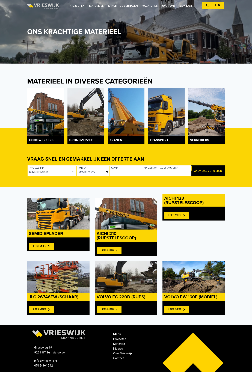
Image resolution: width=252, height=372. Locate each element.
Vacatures (150, 5)
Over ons (168, 5)
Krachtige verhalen (123, 5)
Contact (186, 5)
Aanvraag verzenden (208, 170)
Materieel (96, 5)
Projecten (77, 5)
